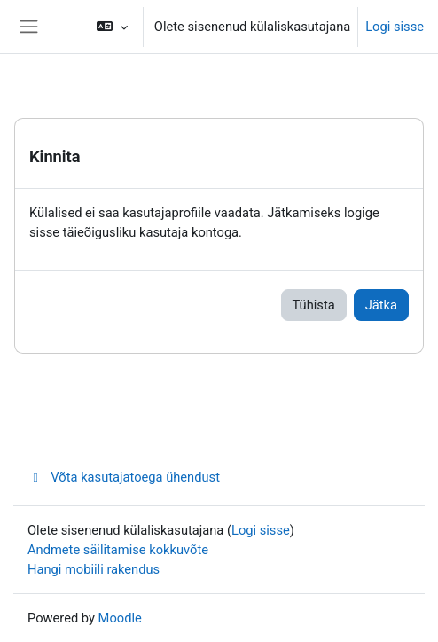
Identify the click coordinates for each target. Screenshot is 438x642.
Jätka (381, 305)
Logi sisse (394, 27)
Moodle (120, 618)
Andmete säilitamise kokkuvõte (117, 550)
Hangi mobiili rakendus (93, 569)
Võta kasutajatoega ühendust (123, 477)
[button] (112, 26)
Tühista (314, 305)
